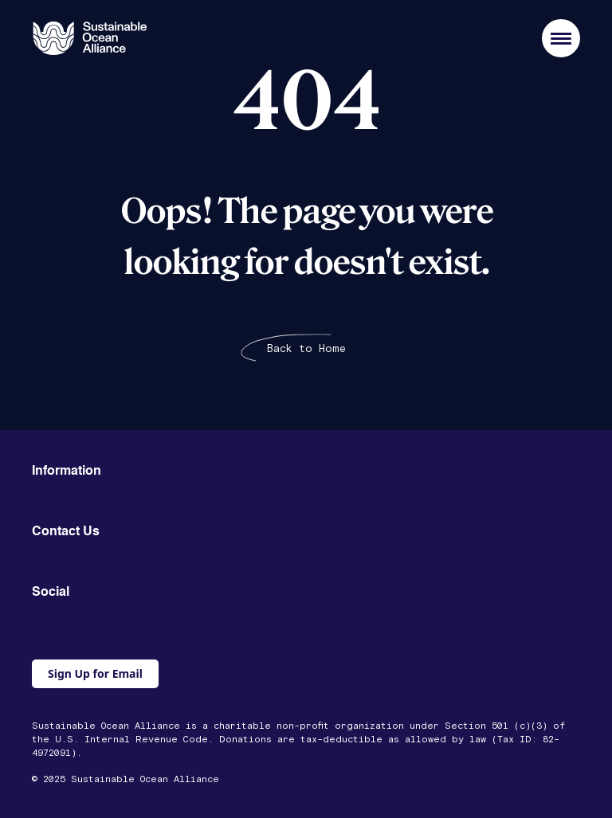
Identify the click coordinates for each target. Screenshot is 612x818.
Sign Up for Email (95, 673)
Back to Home (306, 348)
